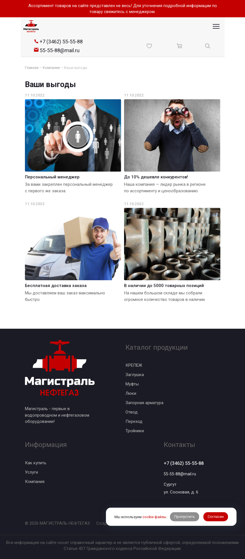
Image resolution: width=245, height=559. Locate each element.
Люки (130, 393)
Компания (34, 481)
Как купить (35, 462)
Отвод (131, 411)
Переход (133, 421)
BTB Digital (139, 523)
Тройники (134, 430)
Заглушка (134, 374)
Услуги (31, 471)
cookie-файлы (154, 511)
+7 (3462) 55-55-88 (185, 463)
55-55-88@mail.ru (180, 473)
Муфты (132, 383)
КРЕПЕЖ (133, 365)
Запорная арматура (144, 402)
